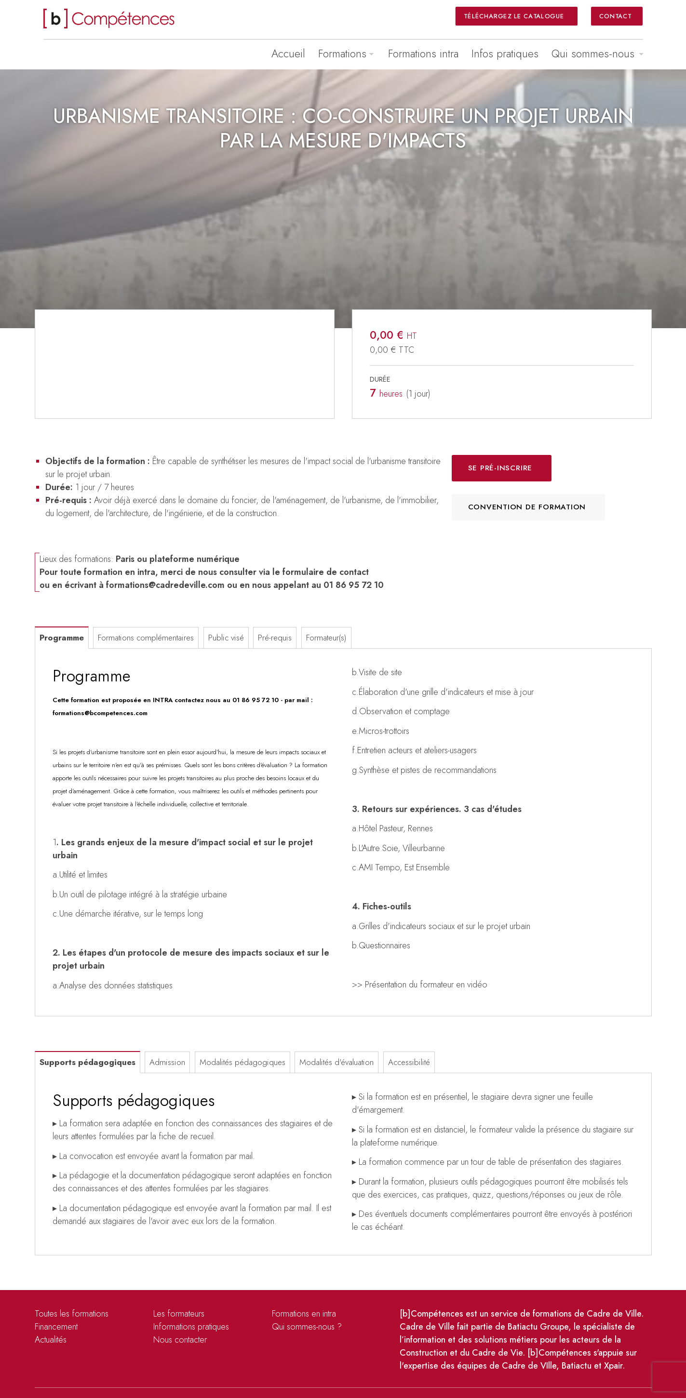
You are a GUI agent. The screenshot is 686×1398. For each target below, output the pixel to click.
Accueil (288, 53)
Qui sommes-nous (592, 53)
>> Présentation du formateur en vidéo (419, 984)
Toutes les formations (71, 1313)
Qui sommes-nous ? (307, 1326)
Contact (615, 15)
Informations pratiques (191, 1326)
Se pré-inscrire (500, 468)
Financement (56, 1326)
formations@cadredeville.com (165, 585)
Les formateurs (178, 1313)
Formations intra (423, 53)
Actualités (51, 1339)
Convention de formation (527, 507)
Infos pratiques (504, 53)
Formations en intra (304, 1313)
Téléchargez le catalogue (515, 15)
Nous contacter (180, 1339)
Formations (342, 53)
